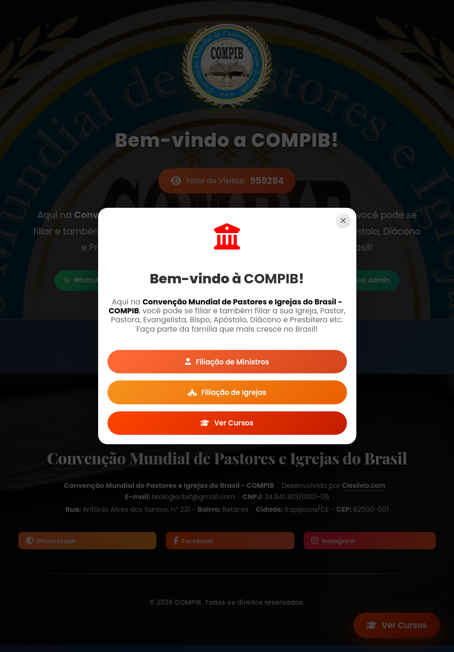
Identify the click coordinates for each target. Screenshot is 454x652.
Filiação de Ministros (227, 358)
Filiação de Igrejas (227, 392)
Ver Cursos (227, 426)
